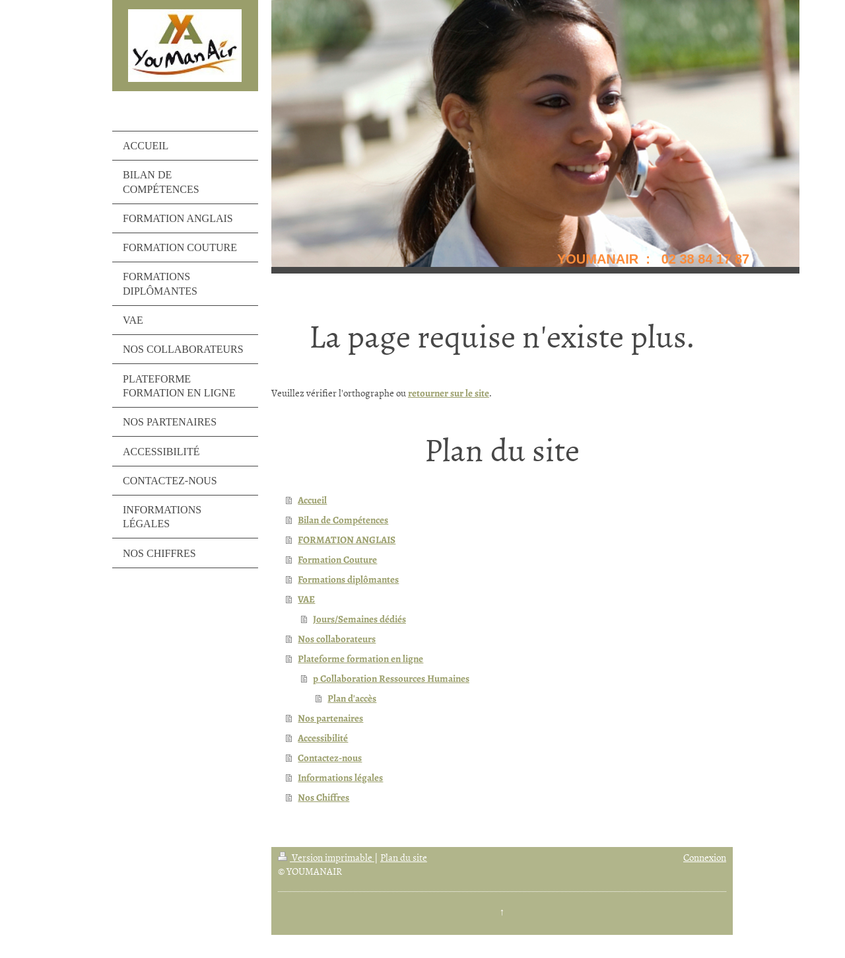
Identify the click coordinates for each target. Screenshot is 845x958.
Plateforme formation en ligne (360, 658)
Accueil (312, 500)
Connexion (704, 857)
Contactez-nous (330, 757)
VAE (306, 599)
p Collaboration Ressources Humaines (391, 678)
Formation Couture (337, 559)
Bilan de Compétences (343, 520)
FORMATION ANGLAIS (346, 539)
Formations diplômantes (348, 579)
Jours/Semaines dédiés (359, 619)
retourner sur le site (448, 393)
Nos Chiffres (323, 797)
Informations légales (340, 777)
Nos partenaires (330, 718)
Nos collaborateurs (337, 638)
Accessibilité (323, 738)
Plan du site (403, 857)
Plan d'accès (351, 698)
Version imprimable (326, 857)
